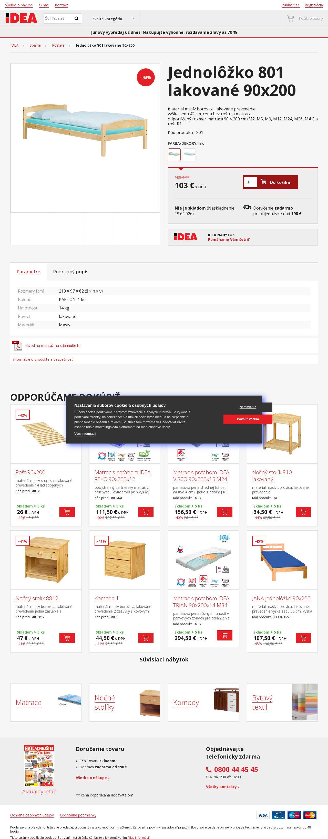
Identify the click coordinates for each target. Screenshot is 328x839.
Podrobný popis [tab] (70, 271)
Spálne (35, 45)
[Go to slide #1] (45, 229)
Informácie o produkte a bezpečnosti (43, 359)
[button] (113, 18)
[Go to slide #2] (71, 229)
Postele (58, 45)
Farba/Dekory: (182, 143)
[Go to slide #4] (125, 229)
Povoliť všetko (229, 419)
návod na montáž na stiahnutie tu (46, 345)
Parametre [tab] (28, 271)
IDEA (14, 45)
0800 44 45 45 (236, 769)
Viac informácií (85, 434)
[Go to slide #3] (98, 229)
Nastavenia (229, 407)
